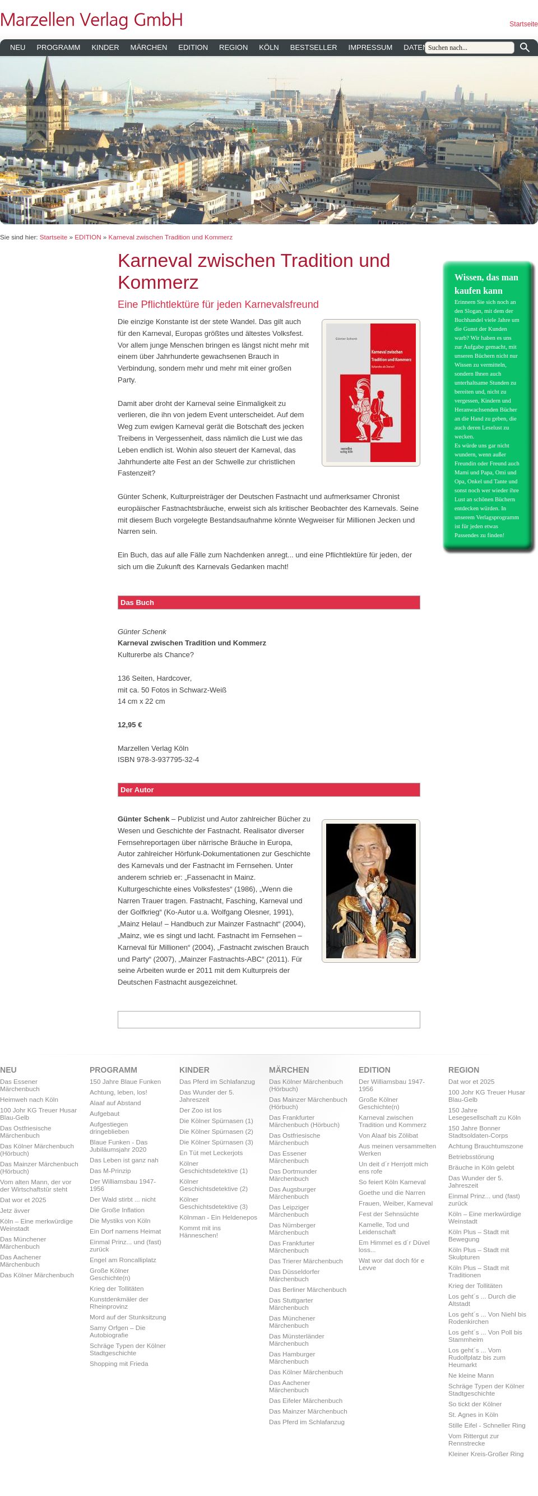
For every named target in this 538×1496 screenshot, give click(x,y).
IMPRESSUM (371, 47)
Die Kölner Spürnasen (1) (216, 1120)
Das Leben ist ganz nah (124, 1159)
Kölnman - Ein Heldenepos (218, 1217)
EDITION (193, 47)
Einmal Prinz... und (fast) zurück (125, 1245)
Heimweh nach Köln (29, 1099)
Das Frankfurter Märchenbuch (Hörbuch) (304, 1121)
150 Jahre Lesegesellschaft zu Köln (484, 1113)
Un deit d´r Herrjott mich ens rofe (393, 1167)
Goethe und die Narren (392, 1192)
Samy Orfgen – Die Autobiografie (117, 1331)
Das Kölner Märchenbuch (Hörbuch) (37, 1149)
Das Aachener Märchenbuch (20, 1260)
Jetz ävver (15, 1210)
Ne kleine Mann (471, 1375)
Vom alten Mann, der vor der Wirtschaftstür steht (35, 1185)
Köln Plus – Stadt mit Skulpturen (478, 1253)
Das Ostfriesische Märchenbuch (26, 1131)
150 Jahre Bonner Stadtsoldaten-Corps (478, 1131)
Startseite (523, 24)
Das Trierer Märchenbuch (306, 1260)
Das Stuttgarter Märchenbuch (291, 1303)
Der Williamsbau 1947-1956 (123, 1185)
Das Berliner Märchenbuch (307, 1289)
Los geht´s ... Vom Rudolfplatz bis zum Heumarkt (476, 1357)
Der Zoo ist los (200, 1110)
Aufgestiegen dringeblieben (109, 1127)
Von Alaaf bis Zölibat (388, 1135)
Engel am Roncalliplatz (123, 1259)
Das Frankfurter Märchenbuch (291, 1246)
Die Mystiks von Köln (120, 1220)
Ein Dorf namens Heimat (125, 1231)
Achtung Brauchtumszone (485, 1145)
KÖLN (269, 47)
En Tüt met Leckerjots (211, 1152)
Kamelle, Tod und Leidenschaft (384, 1228)
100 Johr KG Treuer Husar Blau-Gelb (38, 1113)
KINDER (105, 47)
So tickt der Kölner (475, 1403)
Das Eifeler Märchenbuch (305, 1400)
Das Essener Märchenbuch (20, 1085)
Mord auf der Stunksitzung (128, 1316)
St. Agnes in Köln (473, 1414)
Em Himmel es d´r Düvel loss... (394, 1246)
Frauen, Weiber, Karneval (396, 1203)
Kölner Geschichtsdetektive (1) (213, 1167)
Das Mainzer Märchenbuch (308, 1411)
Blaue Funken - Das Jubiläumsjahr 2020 (118, 1145)
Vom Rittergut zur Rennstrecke (473, 1439)
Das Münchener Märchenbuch (23, 1242)
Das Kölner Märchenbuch (37, 1274)
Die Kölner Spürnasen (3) (216, 1142)
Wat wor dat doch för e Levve (391, 1264)
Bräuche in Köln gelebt (481, 1167)
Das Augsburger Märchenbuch (292, 1192)
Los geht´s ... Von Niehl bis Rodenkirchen (487, 1317)
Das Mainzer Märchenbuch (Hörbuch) (39, 1167)
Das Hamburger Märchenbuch (292, 1357)
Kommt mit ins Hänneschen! (200, 1231)
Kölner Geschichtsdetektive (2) (213, 1185)
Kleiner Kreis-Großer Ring (485, 1453)
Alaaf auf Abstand (115, 1102)
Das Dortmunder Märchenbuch (293, 1174)
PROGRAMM (58, 47)
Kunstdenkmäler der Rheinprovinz (119, 1302)
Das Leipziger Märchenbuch (289, 1210)
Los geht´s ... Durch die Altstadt (482, 1299)
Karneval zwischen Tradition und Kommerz (171, 237)
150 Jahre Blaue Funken (125, 1081)
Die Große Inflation (117, 1209)
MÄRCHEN (149, 47)
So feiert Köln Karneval (392, 1181)
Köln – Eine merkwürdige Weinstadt (36, 1224)
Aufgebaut (104, 1113)
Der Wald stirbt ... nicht (123, 1199)
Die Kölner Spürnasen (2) (216, 1131)
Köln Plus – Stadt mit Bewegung (478, 1235)
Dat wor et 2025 (23, 1199)
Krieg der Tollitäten (117, 1288)
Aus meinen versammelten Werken (397, 1149)
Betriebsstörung (471, 1156)
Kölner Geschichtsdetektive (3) (213, 1202)
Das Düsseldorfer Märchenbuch (294, 1275)
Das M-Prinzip (110, 1170)
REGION (233, 47)
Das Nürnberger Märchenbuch (292, 1228)
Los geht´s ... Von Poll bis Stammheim (485, 1335)
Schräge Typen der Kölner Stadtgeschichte (128, 1349)
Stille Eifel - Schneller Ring (487, 1425)
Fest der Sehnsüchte (389, 1213)
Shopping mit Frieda (119, 1363)
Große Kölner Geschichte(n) (110, 1274)
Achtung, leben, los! (118, 1092)
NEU (17, 47)
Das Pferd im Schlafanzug (217, 1081)
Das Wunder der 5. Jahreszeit (206, 1095)
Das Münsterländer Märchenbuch (296, 1339)
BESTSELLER (313, 47)
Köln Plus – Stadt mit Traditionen (478, 1271)
